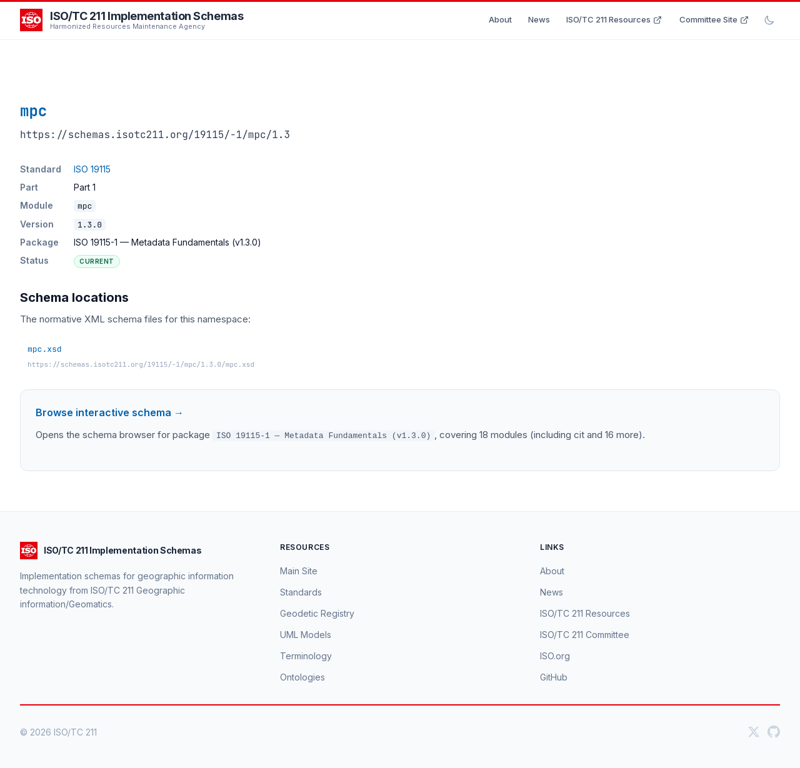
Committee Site (714, 19)
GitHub (554, 676)
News (539, 19)
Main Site (299, 570)
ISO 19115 (92, 169)
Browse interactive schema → (110, 412)
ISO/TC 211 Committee (584, 634)
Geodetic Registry (317, 612)
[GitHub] (774, 732)
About (500, 19)
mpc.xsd (45, 349)
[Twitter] (754, 732)
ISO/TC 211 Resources (614, 19)
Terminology (306, 655)
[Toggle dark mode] (769, 20)
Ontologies (302, 676)
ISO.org (555, 655)
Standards (301, 591)
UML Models (305, 634)
